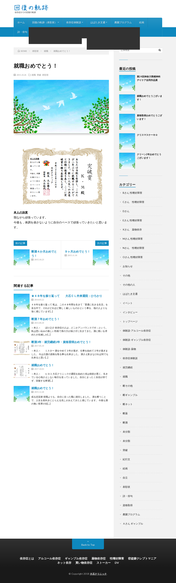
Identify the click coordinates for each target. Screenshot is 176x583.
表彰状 (45, 75)
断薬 (125, 413)
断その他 (128, 385)
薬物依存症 (99, 558)
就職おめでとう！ (42, 365)
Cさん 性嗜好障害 (133, 201)
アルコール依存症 (49, 558)
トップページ (130, 321)
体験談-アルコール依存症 (137, 330)
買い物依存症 (83, 562)
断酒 (125, 422)
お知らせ (62, 31)
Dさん (126, 211)
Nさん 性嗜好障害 (133, 247)
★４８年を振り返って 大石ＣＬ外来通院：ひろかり (66, 295)
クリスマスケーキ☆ (147, 134)
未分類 (126, 431)
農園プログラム (123, 22)
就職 (34, 75)
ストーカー (103, 562)
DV (117, 562)
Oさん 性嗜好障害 (133, 257)
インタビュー (42, 31)
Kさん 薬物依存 (132, 229)
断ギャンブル (130, 394)
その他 (126, 275)
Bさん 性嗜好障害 (132, 192)
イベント (128, 302)
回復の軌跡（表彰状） (44, 22)
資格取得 (128, 505)
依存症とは (27, 558)
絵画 (141, 22)
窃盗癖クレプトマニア (142, 558)
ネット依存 (64, 562)
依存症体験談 (73, 22)
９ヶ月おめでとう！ (77, 251)
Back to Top (88, 544)
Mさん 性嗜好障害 (133, 238)
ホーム (21, 22)
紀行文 (126, 459)
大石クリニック (98, 573)
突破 (39, 75)
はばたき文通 (97, 22)
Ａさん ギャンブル (133, 523)
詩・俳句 (22, 31)
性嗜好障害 (117, 558)
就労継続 (128, 367)
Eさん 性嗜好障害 (132, 220)
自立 (125, 477)
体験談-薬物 (129, 348)
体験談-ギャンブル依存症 (137, 339)
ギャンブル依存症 (76, 558)
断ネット (128, 404)
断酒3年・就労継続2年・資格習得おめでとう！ (61, 342)
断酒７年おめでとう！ (45, 319)
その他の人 (129, 284)
